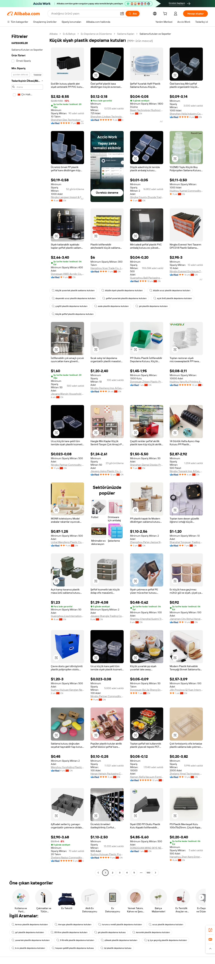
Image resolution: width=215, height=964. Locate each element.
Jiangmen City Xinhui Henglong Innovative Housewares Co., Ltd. (186, 618)
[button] (122, 13)
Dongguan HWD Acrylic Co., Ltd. (67, 273)
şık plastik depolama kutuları (151, 306)
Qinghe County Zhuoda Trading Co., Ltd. (146, 197)
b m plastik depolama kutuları (28, 948)
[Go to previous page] (98, 872)
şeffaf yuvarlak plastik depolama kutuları (124, 298)
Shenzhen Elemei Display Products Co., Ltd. (146, 464)
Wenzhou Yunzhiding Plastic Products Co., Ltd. (67, 767)
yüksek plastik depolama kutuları (119, 940)
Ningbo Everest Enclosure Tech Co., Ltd (186, 271)
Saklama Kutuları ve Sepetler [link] (155, 33)
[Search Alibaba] (84, 14)
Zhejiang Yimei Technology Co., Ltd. (186, 773)
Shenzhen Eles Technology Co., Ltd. (67, 119)
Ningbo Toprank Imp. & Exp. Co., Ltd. (186, 471)
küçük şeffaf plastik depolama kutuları (73, 314)
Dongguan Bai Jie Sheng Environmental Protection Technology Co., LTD (146, 689)
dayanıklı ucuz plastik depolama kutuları (73, 298)
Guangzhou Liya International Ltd (67, 616)
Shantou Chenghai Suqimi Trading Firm (146, 618)
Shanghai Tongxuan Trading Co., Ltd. (186, 542)
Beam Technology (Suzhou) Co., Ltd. (146, 110)
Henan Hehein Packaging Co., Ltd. (107, 773)
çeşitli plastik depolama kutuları (69, 306)
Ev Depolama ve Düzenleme (96, 33)
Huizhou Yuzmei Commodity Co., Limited (186, 190)
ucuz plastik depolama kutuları (166, 924)
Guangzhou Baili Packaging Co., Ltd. (146, 277)
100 (148, 872)
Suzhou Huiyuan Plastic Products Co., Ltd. (107, 854)
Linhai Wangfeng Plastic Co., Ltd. (67, 542)
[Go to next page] (155, 872)
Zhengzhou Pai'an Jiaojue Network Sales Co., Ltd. (146, 542)
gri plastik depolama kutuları (28, 932)
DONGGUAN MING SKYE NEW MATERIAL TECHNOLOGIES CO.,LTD (146, 847)
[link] (210, 930)
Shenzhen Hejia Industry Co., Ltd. (186, 113)
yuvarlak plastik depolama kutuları (31, 940)
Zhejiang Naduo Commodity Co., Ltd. (67, 857)
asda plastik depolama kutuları (111, 306)
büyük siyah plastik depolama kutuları (122, 290)
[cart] (165, 14)
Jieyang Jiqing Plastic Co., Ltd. (107, 471)
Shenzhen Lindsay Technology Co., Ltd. (107, 116)
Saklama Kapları (125, 33)
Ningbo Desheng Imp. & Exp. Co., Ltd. (107, 388)
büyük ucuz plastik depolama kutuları (169, 290)
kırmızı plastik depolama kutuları (30, 924)
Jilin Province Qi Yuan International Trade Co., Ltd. (186, 689)
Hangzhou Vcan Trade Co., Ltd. (107, 268)
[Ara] (133, 13)
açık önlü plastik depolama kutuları (172, 298)
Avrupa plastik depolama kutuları (73, 924)
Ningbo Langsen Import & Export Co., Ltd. (67, 197)
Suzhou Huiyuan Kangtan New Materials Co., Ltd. (67, 689)
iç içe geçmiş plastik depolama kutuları (165, 940)
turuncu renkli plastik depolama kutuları (120, 924)
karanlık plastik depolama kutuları (151, 932)
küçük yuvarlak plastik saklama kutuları (73, 290)
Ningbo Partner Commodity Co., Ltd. (67, 464)
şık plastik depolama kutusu (110, 932)
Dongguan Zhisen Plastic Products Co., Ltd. (146, 381)
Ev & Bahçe (69, 33)
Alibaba (53, 33)
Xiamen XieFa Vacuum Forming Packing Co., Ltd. (146, 776)
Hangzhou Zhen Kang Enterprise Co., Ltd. (186, 856)
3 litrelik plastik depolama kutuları (75, 940)
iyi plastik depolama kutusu (116, 948)
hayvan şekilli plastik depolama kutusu (73, 948)
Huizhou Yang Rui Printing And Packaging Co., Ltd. (186, 381)
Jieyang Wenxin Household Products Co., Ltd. (67, 393)
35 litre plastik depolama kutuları (69, 932)
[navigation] (27, 453)
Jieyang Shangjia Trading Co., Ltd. (107, 616)
